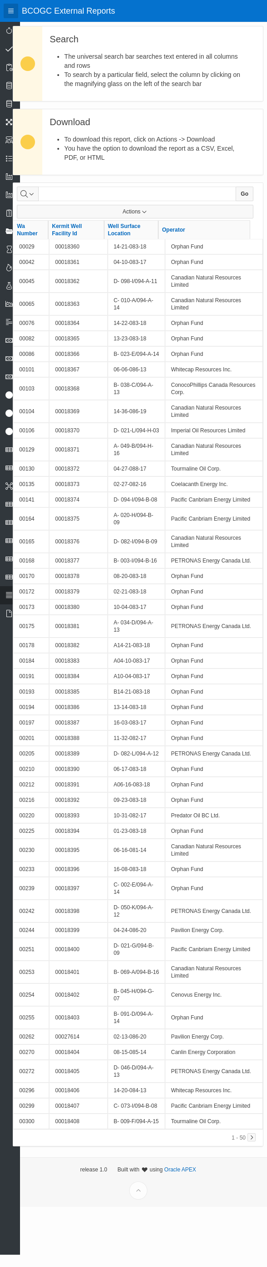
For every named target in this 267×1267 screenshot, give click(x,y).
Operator (186, 239)
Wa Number (40, 239)
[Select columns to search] (40, 203)
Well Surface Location (137, 239)
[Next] (251, 1197)
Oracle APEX (186, 1252)
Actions (141, 220)
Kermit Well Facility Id (80, 239)
